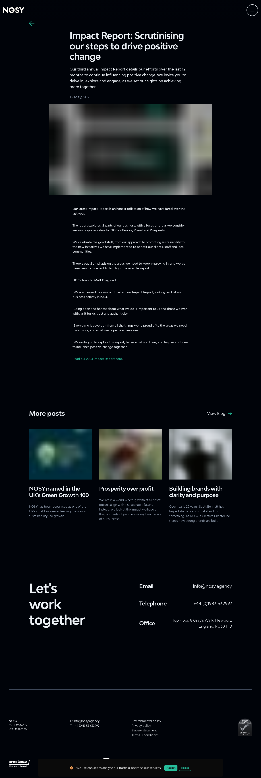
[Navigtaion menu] (252, 10)
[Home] (13, 10)
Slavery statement (144, 730)
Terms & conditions (145, 735)
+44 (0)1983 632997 (213, 603)
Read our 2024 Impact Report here (97, 359)
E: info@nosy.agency (85, 721)
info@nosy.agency (212, 586)
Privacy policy (141, 725)
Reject (185, 767)
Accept (171, 767)
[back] (32, 23)
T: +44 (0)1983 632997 (84, 725)
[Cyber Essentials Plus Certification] (245, 727)
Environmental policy (146, 721)
